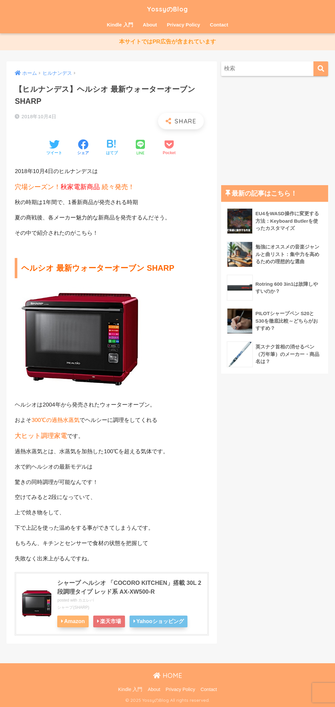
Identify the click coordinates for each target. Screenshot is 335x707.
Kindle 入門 (120, 24)
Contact (219, 24)
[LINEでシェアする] (140, 148)
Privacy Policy (183, 24)
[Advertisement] (274, 131)
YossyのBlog (167, 8)
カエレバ (86, 600)
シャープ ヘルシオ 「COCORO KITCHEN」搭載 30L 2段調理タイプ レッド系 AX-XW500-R (129, 587)
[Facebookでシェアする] (83, 148)
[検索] (320, 69)
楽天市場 (110, 621)
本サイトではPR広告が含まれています (167, 42)
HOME (167, 676)
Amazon (74, 621)
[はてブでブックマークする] (112, 148)
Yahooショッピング (161, 621)
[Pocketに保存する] (169, 148)
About (150, 24)
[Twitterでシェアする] (54, 148)
